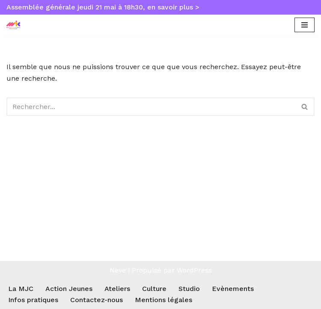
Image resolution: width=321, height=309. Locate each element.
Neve (118, 270)
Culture (154, 289)
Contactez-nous (96, 300)
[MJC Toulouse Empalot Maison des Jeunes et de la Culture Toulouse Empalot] (15, 25)
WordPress (194, 270)
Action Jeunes (68, 289)
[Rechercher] (150, 106)
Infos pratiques (33, 300)
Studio (189, 289)
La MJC (20, 289)
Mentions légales (163, 300)
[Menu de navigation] (304, 25)
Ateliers (117, 289)
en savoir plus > (173, 7)
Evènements (233, 289)
